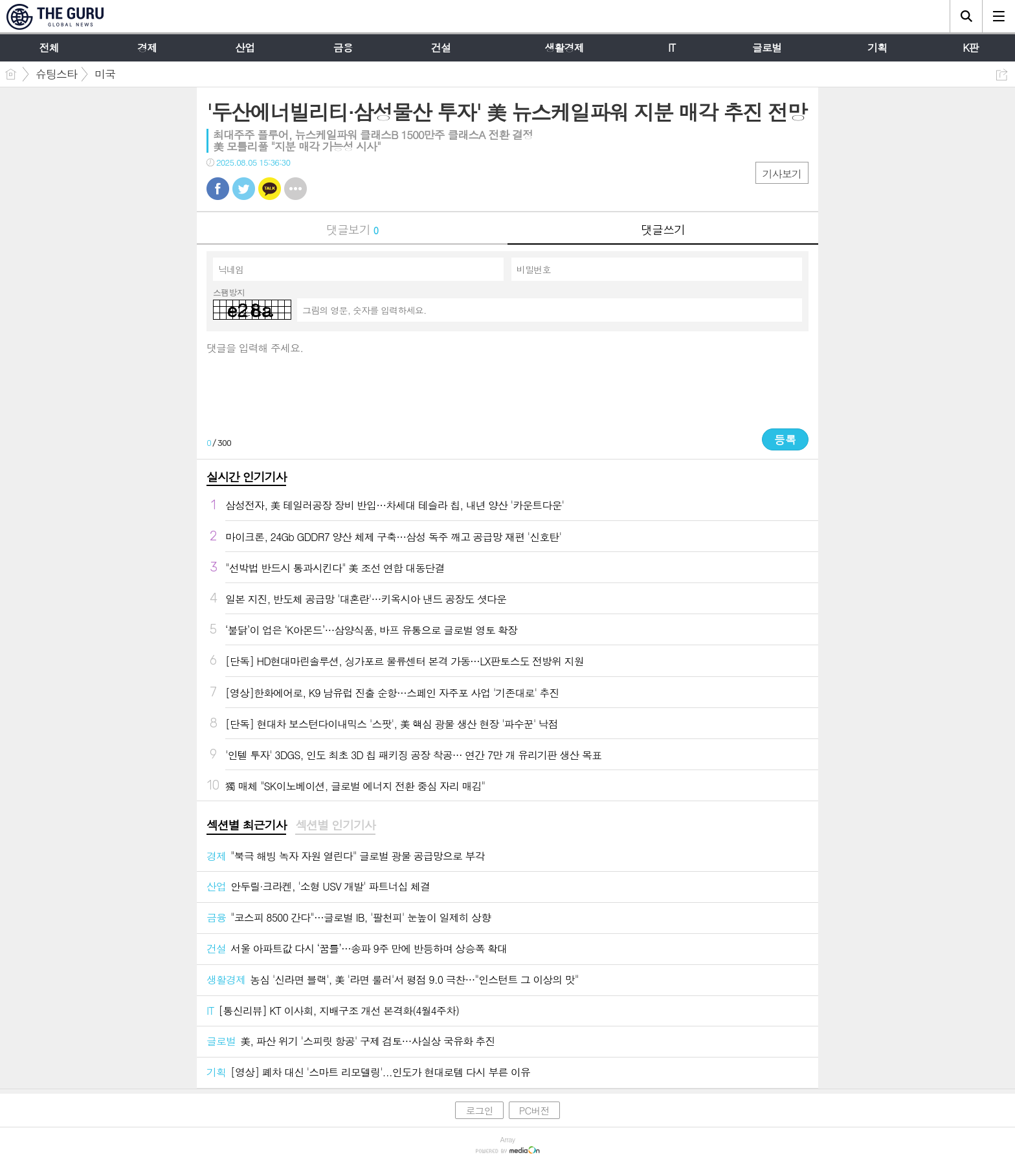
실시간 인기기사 (246, 477)
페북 (217, 188)
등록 (785, 439)
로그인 (479, 1110)
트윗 (243, 188)
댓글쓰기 (663, 229)
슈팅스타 (56, 74)
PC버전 (534, 1110)
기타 (295, 188)
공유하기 (1001, 74)
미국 (105, 74)
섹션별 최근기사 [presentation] (246, 825)
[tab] (246, 825)
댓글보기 (352, 229)
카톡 (269, 188)
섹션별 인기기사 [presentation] (335, 825)
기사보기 (782, 173)
